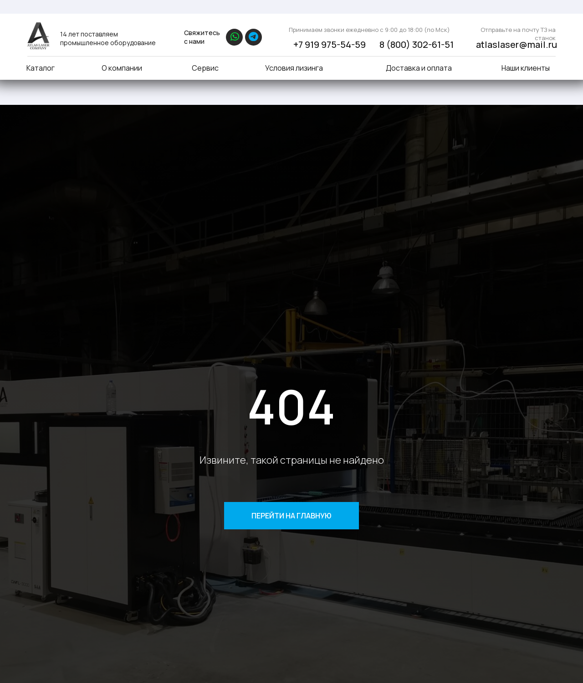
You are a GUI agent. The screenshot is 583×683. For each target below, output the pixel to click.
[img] (37, 35)
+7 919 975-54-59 (329, 44)
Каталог (40, 68)
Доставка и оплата (419, 68)
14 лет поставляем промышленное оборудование (108, 38)
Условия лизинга (294, 68)
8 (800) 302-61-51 (416, 44)
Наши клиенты (525, 68)
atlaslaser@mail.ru (516, 44)
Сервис (205, 68)
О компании (122, 68)
